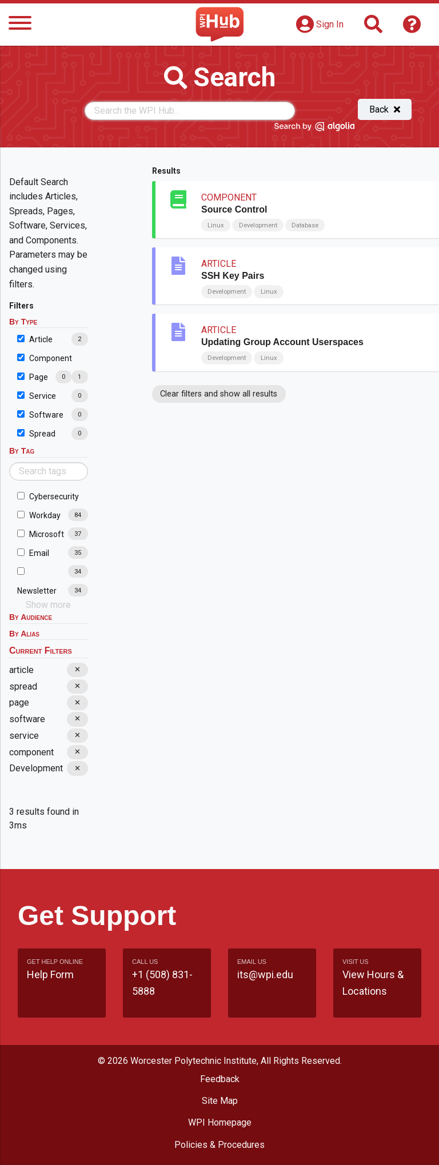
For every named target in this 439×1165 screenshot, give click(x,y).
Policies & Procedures (219, 1144)
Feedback (220, 1079)
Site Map (220, 1100)
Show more (48, 604)
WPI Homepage (220, 1122)
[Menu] (20, 25)
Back (384, 109)
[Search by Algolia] (314, 128)
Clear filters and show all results (218, 394)
